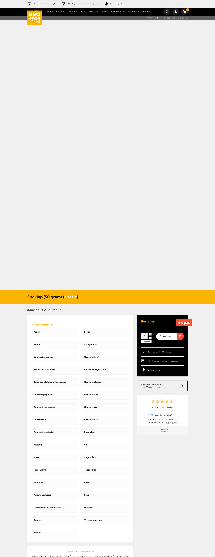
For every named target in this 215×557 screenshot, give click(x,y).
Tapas (82, 11)
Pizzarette (93, 11)
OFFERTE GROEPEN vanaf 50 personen (162, 386)
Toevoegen (165, 336)
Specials (104, 11)
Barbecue (60, 11)
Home (49, 11)
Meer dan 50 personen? (139, 11)
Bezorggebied (118, 11)
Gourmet (72, 11)
